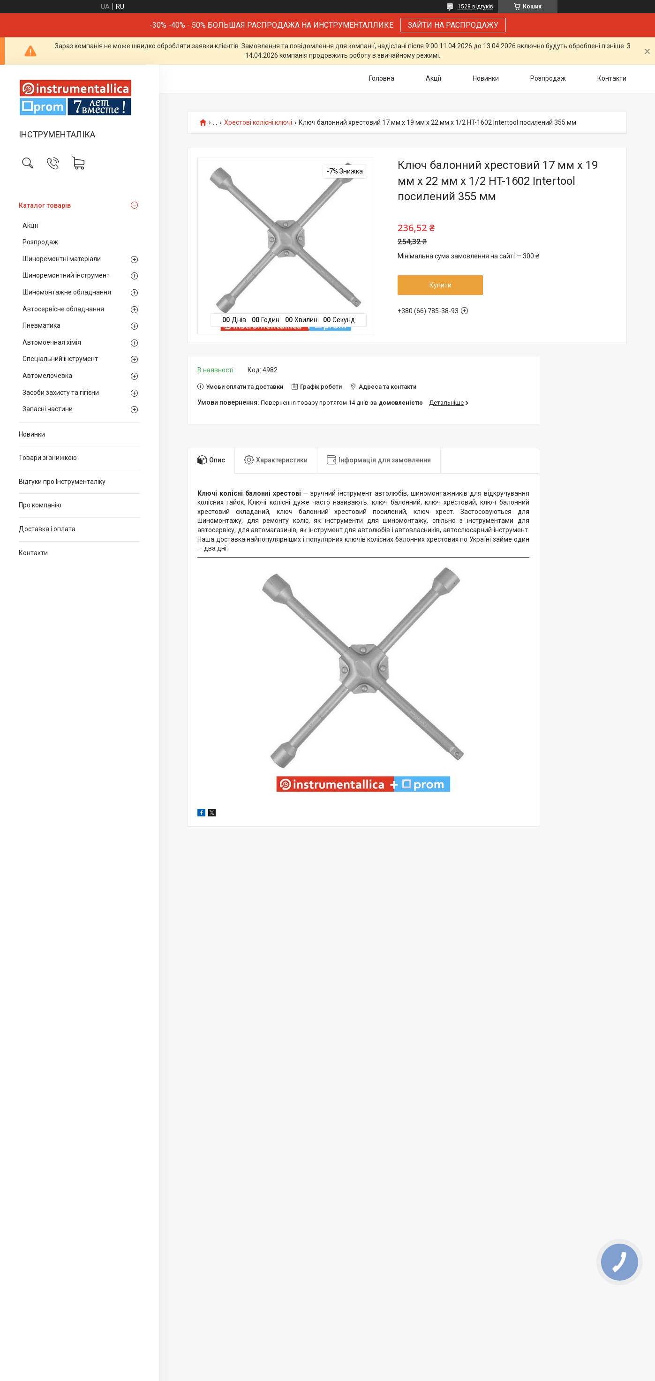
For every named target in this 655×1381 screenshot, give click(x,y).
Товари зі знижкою (48, 457)
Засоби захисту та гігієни (61, 392)
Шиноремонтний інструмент (66, 275)
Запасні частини (48, 409)
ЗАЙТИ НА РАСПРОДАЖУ (453, 25)
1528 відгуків (475, 6)
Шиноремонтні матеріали (62, 259)
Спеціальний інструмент (60, 358)
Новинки (32, 434)
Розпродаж (40, 242)
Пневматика (41, 325)
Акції (30, 225)
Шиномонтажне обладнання (67, 292)
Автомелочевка (47, 375)
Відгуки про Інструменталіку (62, 481)
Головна (381, 78)
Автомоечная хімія (52, 342)
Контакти (33, 553)
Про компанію (40, 505)
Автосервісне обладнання (63, 309)
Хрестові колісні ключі (258, 122)
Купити (440, 285)
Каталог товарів (45, 205)
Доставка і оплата (47, 529)
